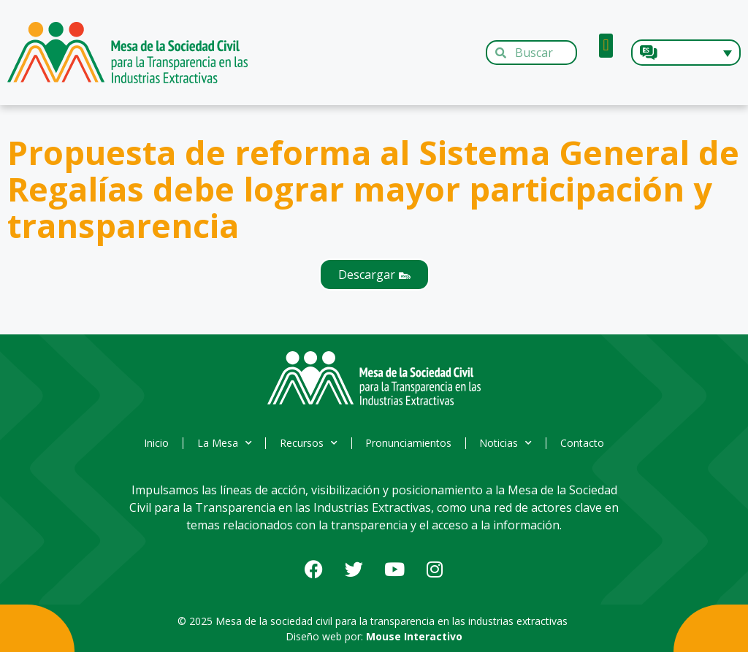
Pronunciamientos (410, 443)
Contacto (587, 443)
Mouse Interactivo (414, 636)
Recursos (308, 443)
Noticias (509, 443)
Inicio (152, 443)
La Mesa (221, 443)
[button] (606, 46)
